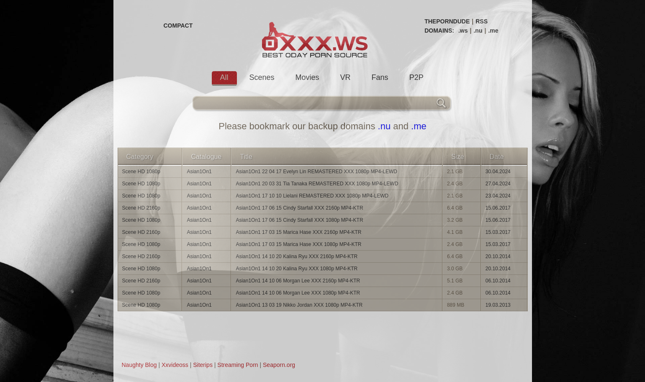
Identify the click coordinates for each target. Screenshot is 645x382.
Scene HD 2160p (141, 208)
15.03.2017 (498, 232)
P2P (416, 77)
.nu (477, 30)
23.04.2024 (498, 196)
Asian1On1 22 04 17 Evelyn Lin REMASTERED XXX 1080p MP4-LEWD (316, 171)
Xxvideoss (175, 364)
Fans (380, 77)
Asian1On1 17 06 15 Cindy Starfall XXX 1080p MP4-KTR (299, 220)
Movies (307, 77)
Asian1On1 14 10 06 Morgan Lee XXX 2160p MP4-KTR (298, 281)
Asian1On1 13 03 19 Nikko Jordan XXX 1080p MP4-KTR (299, 305)
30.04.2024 (498, 171)
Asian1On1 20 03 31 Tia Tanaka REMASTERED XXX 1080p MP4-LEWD (317, 184)
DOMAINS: (439, 30)
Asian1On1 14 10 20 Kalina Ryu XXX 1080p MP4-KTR (296, 269)
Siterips (203, 364)
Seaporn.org (279, 364)
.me (493, 30)
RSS (481, 21)
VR (345, 77)
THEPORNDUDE (447, 21)
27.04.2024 (498, 184)
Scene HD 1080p (141, 171)
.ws (463, 30)
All (224, 77)
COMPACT (178, 25)
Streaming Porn (237, 364)
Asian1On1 (199, 171)
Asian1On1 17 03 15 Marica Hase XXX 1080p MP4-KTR (298, 244)
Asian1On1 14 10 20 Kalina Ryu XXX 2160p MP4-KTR (296, 256)
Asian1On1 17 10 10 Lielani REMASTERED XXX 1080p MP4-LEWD (312, 196)
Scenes (262, 77)
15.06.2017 (498, 208)
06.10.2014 (498, 281)
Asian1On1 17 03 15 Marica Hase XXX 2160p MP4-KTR (298, 232)
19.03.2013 (498, 305)
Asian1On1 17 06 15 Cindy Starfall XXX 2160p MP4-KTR (299, 208)
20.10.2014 (498, 256)
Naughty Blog (139, 364)
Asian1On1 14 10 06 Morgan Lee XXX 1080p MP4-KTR (298, 293)
